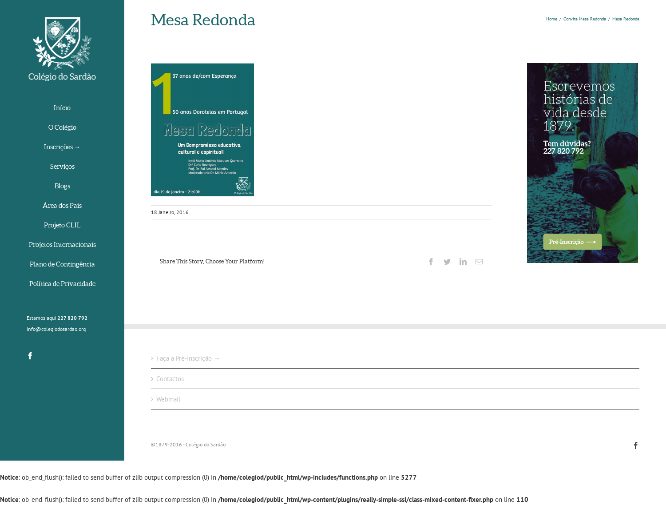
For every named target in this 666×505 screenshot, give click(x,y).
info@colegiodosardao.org (56, 329)
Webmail (168, 399)
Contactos (170, 378)
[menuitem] (62, 109)
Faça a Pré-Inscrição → (188, 358)
